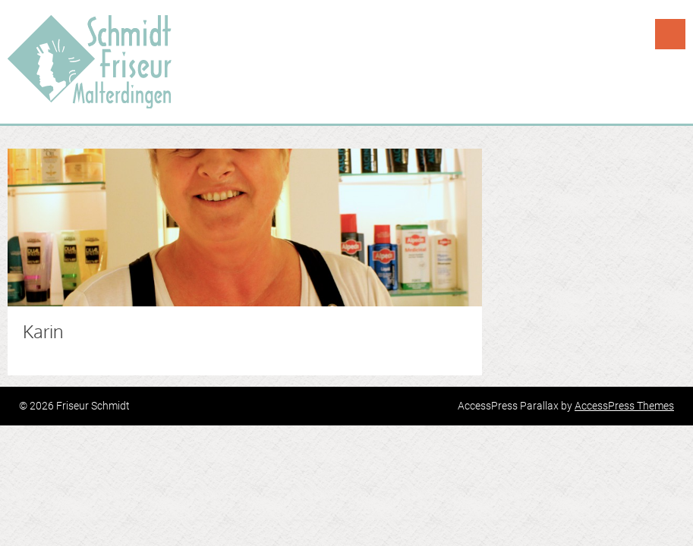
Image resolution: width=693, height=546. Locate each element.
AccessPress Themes (624, 406)
